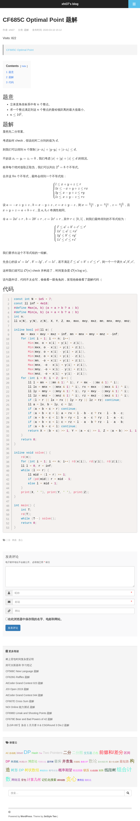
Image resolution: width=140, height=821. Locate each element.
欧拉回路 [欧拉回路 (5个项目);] (78, 770)
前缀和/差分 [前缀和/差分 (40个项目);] (111, 752)
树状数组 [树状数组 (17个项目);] (32, 770)
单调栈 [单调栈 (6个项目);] (14, 761)
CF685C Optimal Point (20, 49)
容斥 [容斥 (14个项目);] (57, 761)
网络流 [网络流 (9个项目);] (15, 779)
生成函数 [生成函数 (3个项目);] (94, 770)
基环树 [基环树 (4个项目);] (50, 761)
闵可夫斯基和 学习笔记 (19, 665)
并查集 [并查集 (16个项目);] (67, 761)
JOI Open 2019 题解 (17, 689)
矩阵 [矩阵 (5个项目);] (101, 770)
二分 (8, 540)
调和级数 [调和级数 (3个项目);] (61, 780)
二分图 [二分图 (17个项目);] (77, 753)
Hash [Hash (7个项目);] (35, 752)
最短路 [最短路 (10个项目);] (124, 761)
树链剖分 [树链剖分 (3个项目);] (44, 770)
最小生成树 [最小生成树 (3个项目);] (114, 762)
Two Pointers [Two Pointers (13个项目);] (53, 753)
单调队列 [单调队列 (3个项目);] (23, 762)
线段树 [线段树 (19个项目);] (110, 770)
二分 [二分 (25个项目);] (67, 752)
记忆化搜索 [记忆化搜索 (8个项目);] (49, 779)
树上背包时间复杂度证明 (20, 659)
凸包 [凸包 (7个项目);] (95, 752)
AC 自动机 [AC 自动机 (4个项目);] (11, 753)
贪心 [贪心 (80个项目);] (71, 779)
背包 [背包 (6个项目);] (23, 779)
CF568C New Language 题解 (22, 671)
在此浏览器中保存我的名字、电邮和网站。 (35, 619)
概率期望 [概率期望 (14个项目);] (65, 770)
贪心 (20, 540)
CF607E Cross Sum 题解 (20, 701)
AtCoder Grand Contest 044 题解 (24, 695)
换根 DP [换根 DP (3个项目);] (84, 762)
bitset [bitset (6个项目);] (20, 753)
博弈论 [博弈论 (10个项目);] (32, 761)
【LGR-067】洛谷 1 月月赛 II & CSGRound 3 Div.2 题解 (37, 725)
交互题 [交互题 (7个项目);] (88, 752)
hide (24, 66)
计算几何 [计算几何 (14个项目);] (34, 779)
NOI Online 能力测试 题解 (20, 707)
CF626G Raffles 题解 (18, 677)
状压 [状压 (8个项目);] (86, 770)
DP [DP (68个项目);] (27, 752)
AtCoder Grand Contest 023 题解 (24, 683)
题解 (26, 30)
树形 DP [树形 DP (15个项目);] (17, 770)
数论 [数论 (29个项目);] (93, 761)
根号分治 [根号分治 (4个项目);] (53, 770)
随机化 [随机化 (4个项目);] (88, 780)
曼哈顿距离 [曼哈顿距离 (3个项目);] (103, 762)
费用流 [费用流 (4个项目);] (80, 780)
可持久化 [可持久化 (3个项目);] (42, 762)
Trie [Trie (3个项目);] (40, 753)
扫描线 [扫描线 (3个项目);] (77, 762)
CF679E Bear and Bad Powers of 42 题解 (29, 719)
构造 (14, 540)
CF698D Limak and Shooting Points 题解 (29, 713)
